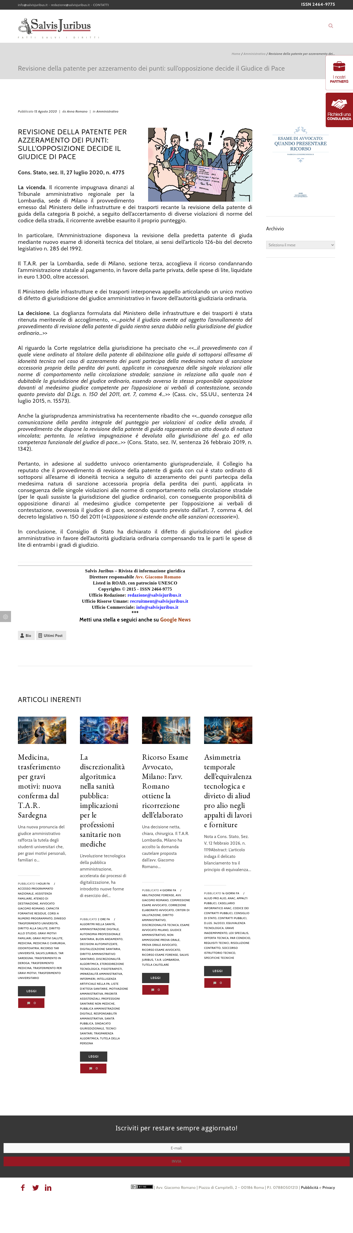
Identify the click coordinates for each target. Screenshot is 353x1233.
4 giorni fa (168, 890)
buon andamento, (109, 939)
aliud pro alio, (215, 898)
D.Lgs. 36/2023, (215, 923)
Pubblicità (309, 1187)
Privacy (328, 1187)
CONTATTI (101, 5)
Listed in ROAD (109, 583)
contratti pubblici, (232, 918)
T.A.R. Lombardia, (167, 960)
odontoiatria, (29, 948)
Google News (175, 619)
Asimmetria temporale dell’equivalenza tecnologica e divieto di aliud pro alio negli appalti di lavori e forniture (228, 790)
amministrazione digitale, (100, 929)
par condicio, (240, 938)
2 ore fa (104, 919)
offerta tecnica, (216, 938)
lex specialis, (239, 933)
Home (236, 54)
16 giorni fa (230, 893)
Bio (28, 635)
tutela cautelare (155, 965)
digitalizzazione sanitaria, (100, 949)
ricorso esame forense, (160, 955)
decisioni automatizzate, (99, 944)
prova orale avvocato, (160, 945)
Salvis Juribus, (47, 953)
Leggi (31, 991)
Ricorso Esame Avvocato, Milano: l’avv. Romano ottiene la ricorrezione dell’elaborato (165, 786)
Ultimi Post (53, 635)
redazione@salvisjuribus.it (70, 5)
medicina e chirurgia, (49, 943)
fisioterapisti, (112, 969)
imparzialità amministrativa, (101, 974)
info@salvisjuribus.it (33, 5)
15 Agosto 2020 (45, 111)
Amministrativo (255, 54)
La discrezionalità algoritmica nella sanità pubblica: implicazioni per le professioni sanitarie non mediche (102, 800)
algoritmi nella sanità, (98, 924)
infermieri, (88, 979)
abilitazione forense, (158, 895)
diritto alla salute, (33, 928)
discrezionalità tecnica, (161, 925)
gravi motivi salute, (48, 938)
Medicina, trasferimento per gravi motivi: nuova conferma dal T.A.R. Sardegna (39, 786)
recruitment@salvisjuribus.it (159, 601)
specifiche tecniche (219, 958)
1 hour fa (43, 883)
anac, (232, 898)
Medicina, (25, 943)
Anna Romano (77, 111)
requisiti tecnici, (217, 943)
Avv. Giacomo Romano (158, 577)
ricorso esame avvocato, (161, 950)
